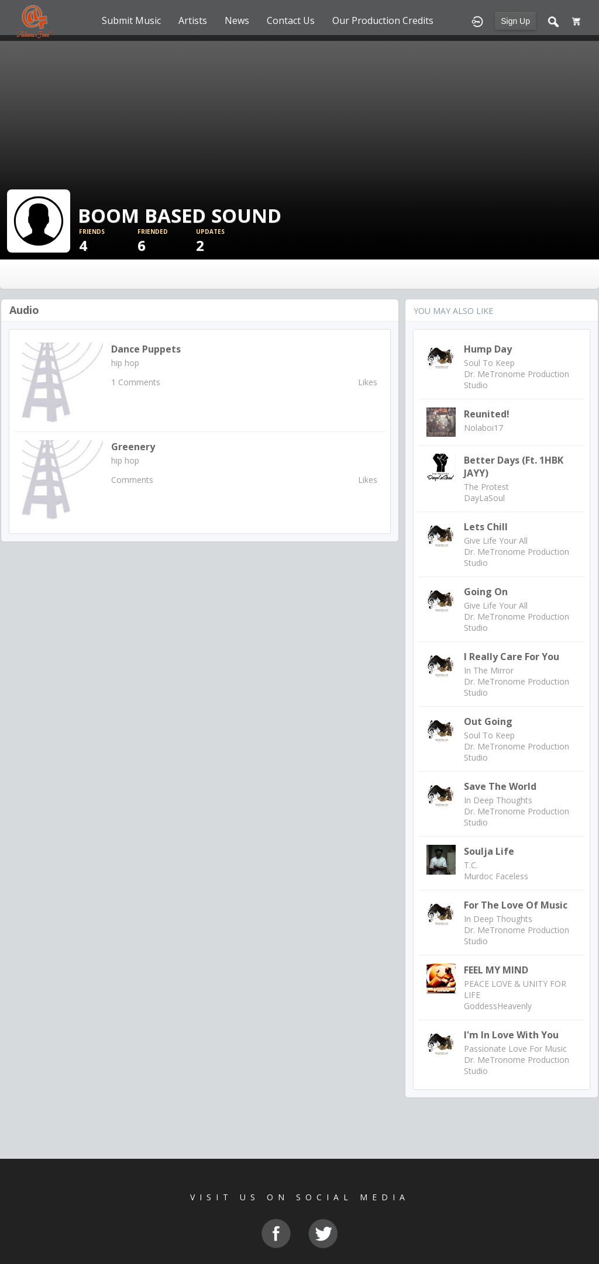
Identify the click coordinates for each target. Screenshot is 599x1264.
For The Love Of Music (515, 905)
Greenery (133, 446)
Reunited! (487, 413)
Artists (192, 20)
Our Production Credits (382, 20)
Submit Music (131, 20)
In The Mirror (489, 670)
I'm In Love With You (511, 1034)
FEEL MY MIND (496, 969)
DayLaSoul (484, 497)
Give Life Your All (496, 540)
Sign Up (515, 21)
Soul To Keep (489, 362)
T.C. (471, 865)
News (237, 20)
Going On (486, 591)
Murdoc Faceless (496, 876)
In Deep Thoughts (498, 800)
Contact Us (291, 20)
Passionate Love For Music (515, 1048)
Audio (24, 310)
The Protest (486, 486)
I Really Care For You (511, 656)
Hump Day (488, 349)
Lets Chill (486, 526)
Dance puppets (146, 349)
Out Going (488, 721)
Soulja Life (489, 851)
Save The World (500, 786)
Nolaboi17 (483, 427)
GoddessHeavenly (498, 1005)
